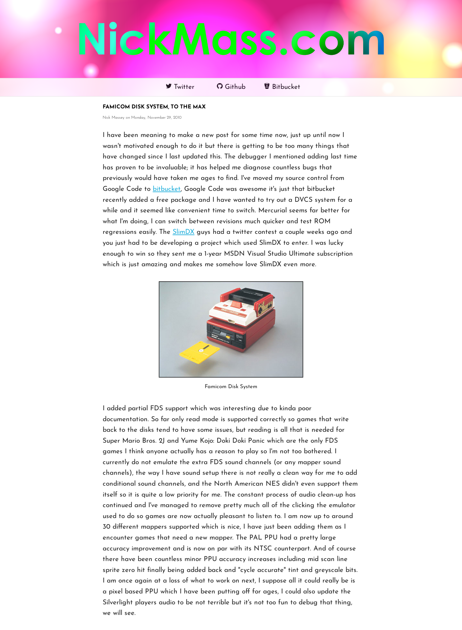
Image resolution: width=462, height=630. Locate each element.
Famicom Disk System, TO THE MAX (154, 107)
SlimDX (183, 232)
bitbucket (167, 189)
